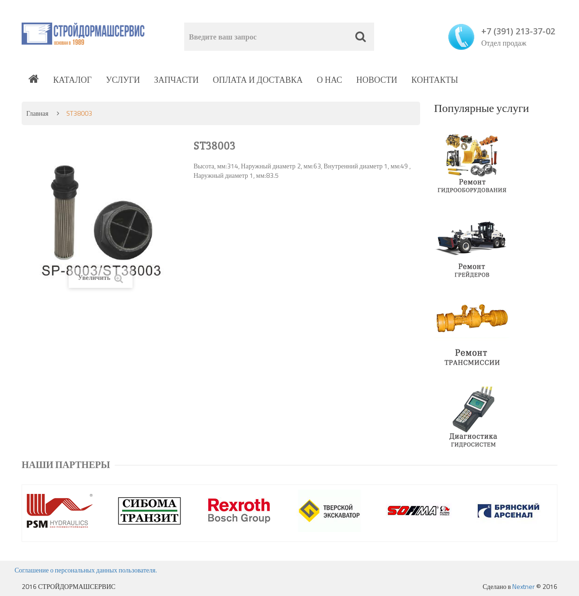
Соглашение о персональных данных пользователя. (86, 570)
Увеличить (100, 277)
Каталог (72, 79)
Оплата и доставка (258, 79)
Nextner (523, 586)
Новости (376, 79)
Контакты (434, 79)
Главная (37, 113)
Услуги (123, 79)
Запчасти (176, 79)
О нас (329, 79)
